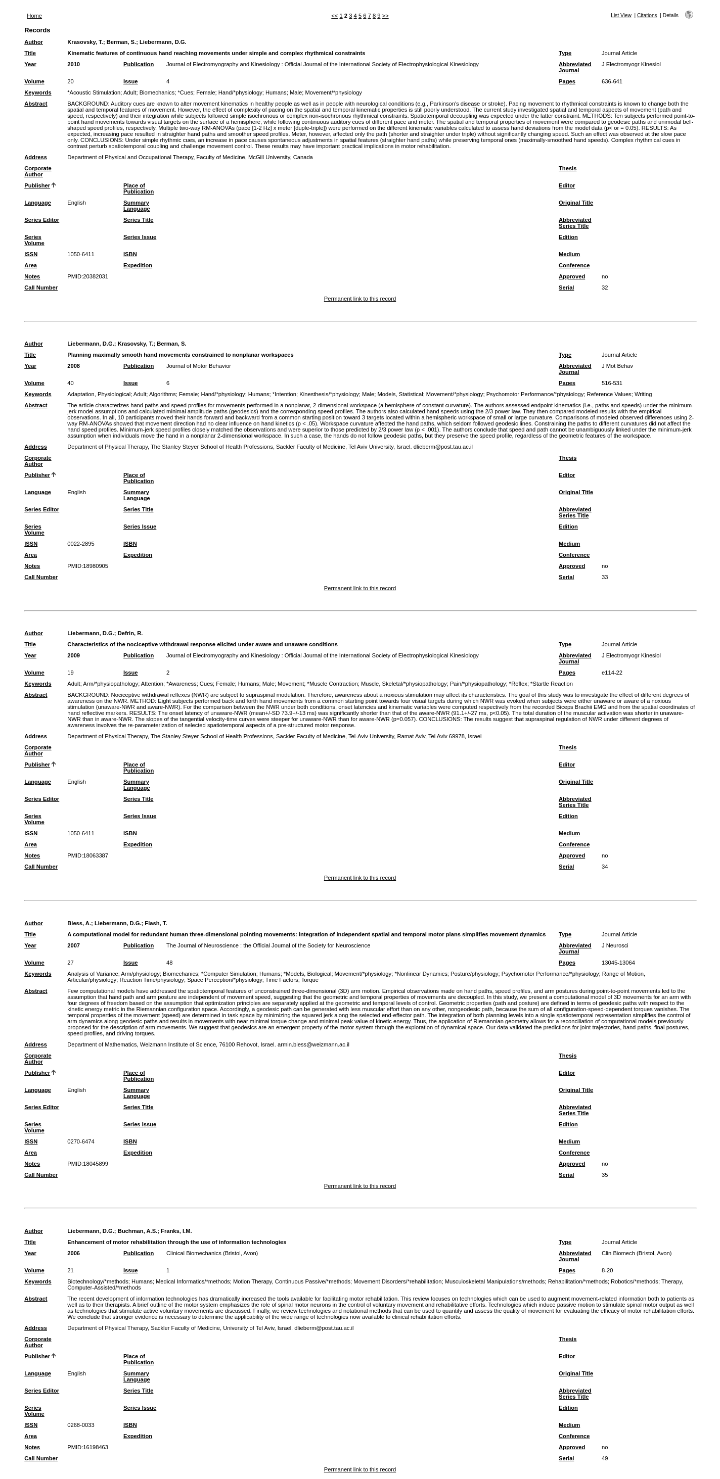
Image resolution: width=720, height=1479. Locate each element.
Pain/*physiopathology (478, 684)
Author (33, 42)
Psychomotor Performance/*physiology (535, 394)
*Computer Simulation (228, 974)
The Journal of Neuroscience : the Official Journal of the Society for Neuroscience (268, 945)
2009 (73, 655)
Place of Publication (138, 188)
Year (30, 64)
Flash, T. (156, 923)
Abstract (35, 104)
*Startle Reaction (551, 684)
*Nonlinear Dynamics (420, 974)
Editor (567, 185)
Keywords (37, 92)
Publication (138, 64)
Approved (572, 276)
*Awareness (181, 684)
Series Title (138, 220)
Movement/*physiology (333, 92)
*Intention (284, 394)
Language (37, 203)
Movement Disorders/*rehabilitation (397, 1281)
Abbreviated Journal (575, 67)
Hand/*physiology (240, 92)
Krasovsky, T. (85, 42)
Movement (291, 684)
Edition (568, 237)
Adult (130, 92)
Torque (310, 980)
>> (385, 16)
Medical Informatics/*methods (193, 1281)
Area (30, 265)
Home (34, 16)
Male (296, 92)
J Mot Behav (617, 366)
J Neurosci (615, 945)
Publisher (37, 185)
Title (30, 53)
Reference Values (609, 394)
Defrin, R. (130, 633)
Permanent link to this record (360, 299)
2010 (73, 64)
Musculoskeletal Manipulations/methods (495, 1281)
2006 (73, 1253)
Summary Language (136, 206)
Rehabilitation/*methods (578, 1281)
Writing (643, 394)
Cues (206, 684)
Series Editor (41, 220)
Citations (647, 15)
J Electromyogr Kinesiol (631, 64)
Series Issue (139, 237)
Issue (130, 81)
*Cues (185, 92)
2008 (73, 366)
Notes (32, 276)
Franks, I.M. (176, 1231)
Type (565, 53)
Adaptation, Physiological (98, 394)
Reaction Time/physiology (151, 980)
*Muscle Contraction (332, 684)
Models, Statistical (400, 394)
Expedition (137, 265)
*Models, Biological (308, 974)
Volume (34, 81)
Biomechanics (157, 92)
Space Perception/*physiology (224, 980)
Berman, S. (121, 42)
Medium (569, 254)
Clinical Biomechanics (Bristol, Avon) (212, 1253)
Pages (567, 81)
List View (621, 15)
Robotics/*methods (634, 1281)
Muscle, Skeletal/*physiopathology (404, 684)
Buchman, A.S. (138, 1231)
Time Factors (281, 980)
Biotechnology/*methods (97, 1281)
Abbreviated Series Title (575, 223)
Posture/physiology (475, 974)
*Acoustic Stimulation (93, 92)
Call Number (41, 287)
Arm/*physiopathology (110, 684)
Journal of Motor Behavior (198, 366)
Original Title (576, 203)
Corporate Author (37, 171)
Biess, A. (79, 923)
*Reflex (518, 684)
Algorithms (162, 394)
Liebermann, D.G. (163, 42)
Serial (566, 287)
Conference (574, 265)
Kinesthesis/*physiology (329, 394)
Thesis (567, 168)
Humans (276, 92)
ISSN (30, 254)
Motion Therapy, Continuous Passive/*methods (291, 1281)
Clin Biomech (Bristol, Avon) (636, 1253)
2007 (73, 945)
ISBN (130, 254)
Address (35, 157)
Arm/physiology (140, 974)
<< (334, 16)
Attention (152, 684)
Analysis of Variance (92, 974)
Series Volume (34, 240)
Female (205, 92)
